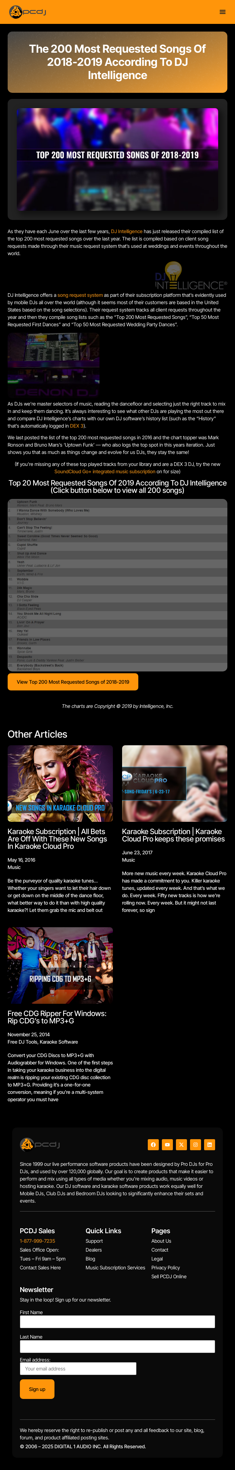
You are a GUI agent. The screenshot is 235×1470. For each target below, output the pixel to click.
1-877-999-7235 (37, 1241)
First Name (31, 1312)
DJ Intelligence (127, 231)
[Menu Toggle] (222, 10)
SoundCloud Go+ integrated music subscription (104, 471)
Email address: (78, 1366)
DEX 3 (77, 426)
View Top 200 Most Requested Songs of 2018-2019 (73, 682)
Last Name (31, 1336)
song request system (80, 295)
